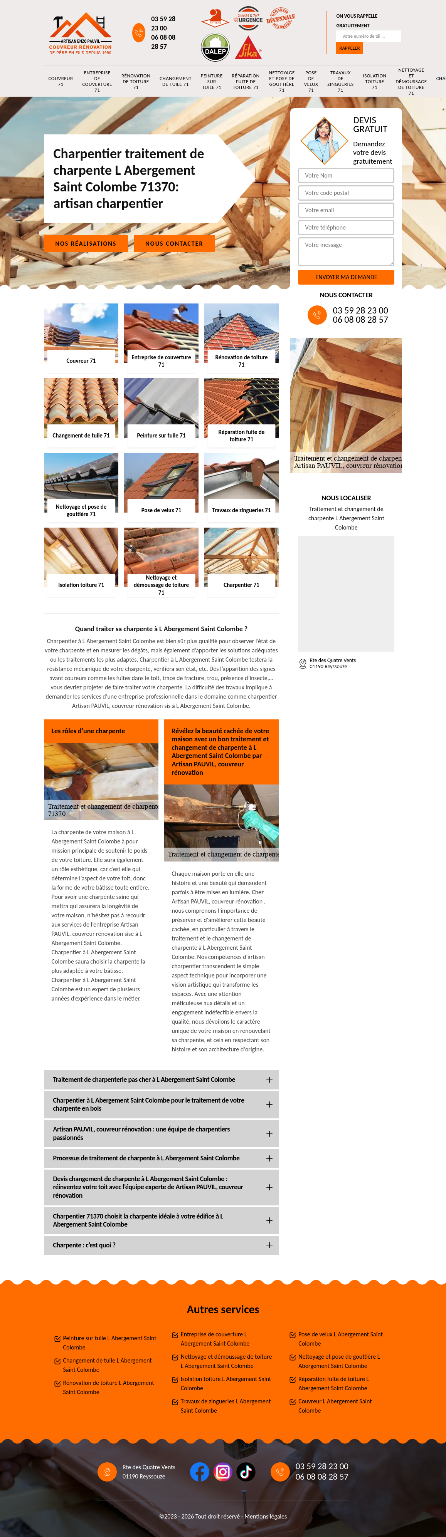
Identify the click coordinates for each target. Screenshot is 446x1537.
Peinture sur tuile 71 (212, 81)
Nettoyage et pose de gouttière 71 (282, 81)
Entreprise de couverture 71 (97, 81)
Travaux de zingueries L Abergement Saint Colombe (226, 1406)
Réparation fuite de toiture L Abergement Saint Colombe (333, 1383)
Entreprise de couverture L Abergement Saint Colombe (215, 1339)
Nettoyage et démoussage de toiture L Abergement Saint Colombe (226, 1361)
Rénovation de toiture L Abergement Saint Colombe (108, 1387)
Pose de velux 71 (311, 81)
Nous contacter (174, 243)
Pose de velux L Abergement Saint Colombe (340, 1339)
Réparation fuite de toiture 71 (246, 81)
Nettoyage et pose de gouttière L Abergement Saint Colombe (339, 1361)
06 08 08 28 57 (163, 42)
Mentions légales (265, 1516)
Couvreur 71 (61, 81)
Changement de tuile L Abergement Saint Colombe (107, 1365)
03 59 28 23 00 (163, 23)
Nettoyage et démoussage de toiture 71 (411, 81)
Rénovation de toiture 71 (135, 81)
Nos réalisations (86, 243)
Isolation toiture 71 (374, 81)
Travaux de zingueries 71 (340, 81)
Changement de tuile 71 (176, 81)
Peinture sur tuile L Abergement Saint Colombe (110, 1342)
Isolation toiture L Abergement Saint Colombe (226, 1383)
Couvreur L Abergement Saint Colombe (335, 1406)
